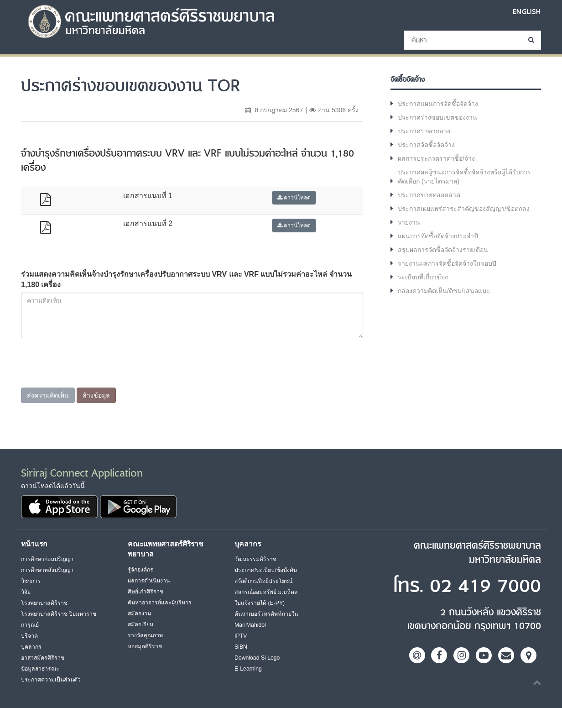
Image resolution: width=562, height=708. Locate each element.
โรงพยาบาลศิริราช (44, 603)
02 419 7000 (485, 586)
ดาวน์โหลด (294, 197)
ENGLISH (527, 11)
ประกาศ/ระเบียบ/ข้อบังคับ (265, 570)
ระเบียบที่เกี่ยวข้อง (423, 277)
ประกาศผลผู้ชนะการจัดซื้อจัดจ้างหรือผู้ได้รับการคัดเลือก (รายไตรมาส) (464, 176)
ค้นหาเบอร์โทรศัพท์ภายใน (266, 614)
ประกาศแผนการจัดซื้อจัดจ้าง (438, 103)
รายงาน (409, 222)
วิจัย (26, 592)
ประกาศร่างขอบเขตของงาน (437, 117)
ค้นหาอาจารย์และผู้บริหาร (160, 602)
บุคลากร (31, 647)
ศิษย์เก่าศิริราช (145, 591)
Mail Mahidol (250, 625)
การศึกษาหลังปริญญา (47, 570)
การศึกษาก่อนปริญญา (47, 559)
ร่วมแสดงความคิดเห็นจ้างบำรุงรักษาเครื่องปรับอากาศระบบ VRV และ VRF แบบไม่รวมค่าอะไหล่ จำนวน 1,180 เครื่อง (186, 279)
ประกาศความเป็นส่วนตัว (51, 680)
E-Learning (248, 669)
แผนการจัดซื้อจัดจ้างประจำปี (438, 236)
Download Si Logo (257, 658)
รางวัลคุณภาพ (145, 635)
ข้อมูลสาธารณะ (40, 669)
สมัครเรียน (140, 624)
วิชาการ (31, 581)
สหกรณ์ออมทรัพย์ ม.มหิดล (266, 592)
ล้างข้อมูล (96, 395)
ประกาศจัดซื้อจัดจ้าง (426, 144)
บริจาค (29, 636)
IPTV (240, 636)
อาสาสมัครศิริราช (42, 658)
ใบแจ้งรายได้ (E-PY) (259, 603)
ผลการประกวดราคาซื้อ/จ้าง (436, 158)
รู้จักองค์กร (140, 569)
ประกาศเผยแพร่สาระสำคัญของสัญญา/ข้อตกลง (464, 208)
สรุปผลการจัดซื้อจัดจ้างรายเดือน (443, 249)
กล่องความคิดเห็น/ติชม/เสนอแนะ (444, 290)
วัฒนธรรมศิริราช (255, 559)
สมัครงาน (139, 613)
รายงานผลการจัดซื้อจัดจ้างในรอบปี (447, 263)
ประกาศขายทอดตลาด (429, 195)
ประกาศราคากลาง (424, 131)
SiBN (240, 647)
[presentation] (90, 379)
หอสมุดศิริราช (145, 646)
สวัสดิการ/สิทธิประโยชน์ (263, 581)
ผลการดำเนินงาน (149, 580)
